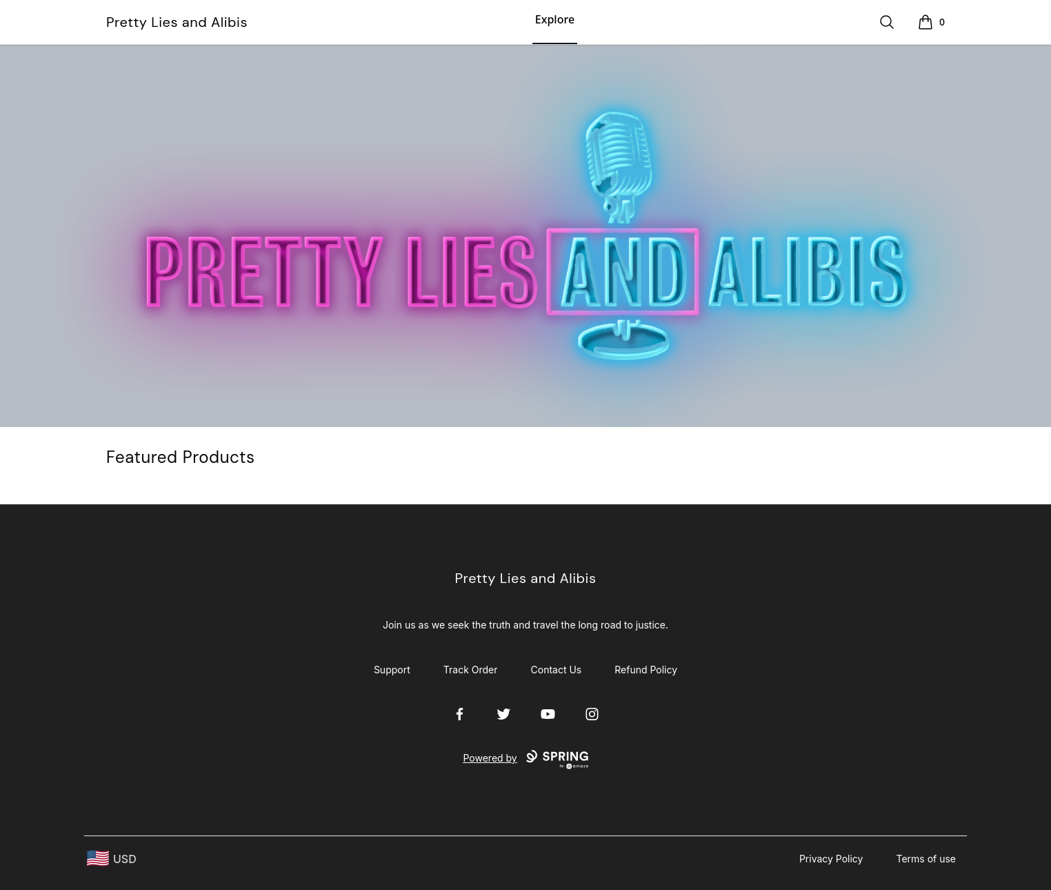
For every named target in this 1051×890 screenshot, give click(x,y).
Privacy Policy (831, 858)
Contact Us (556, 669)
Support (392, 669)
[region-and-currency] (112, 858)
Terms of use (926, 858)
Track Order (470, 669)
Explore (554, 19)
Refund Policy (645, 669)
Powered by (525, 759)
